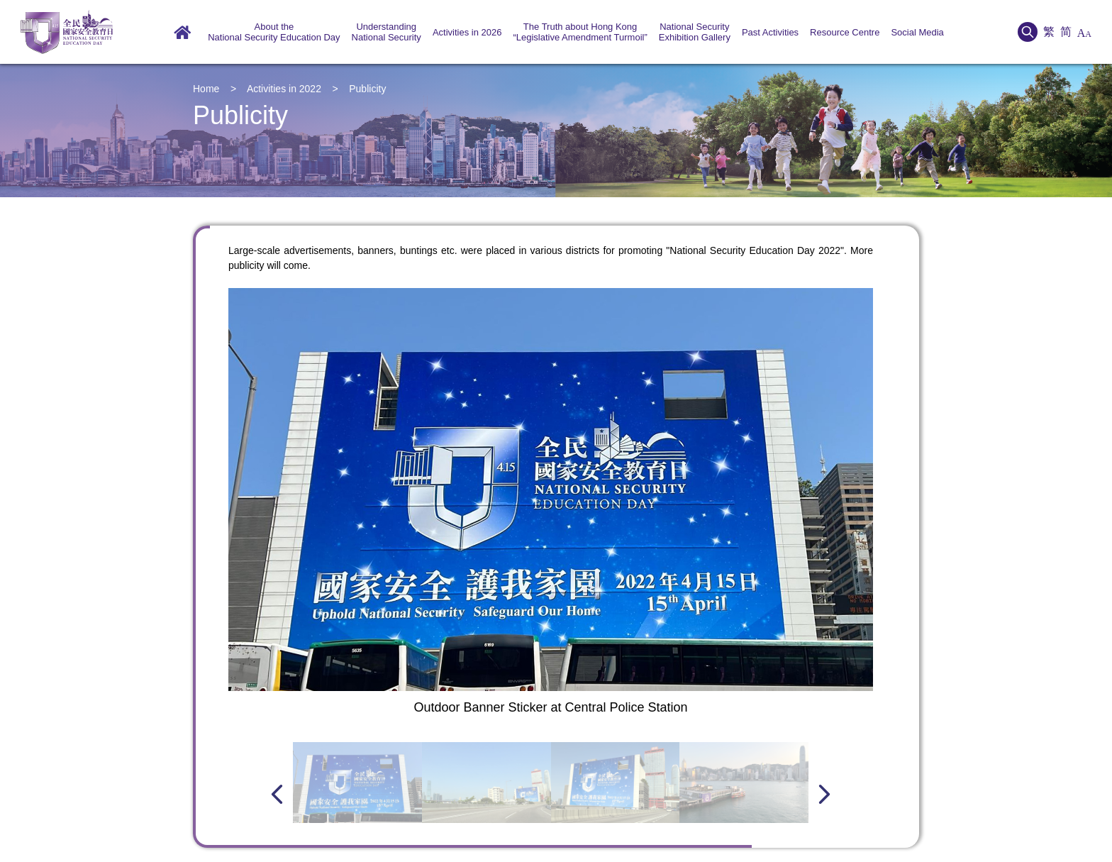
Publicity (367, 88)
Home (206, 88)
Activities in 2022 (284, 88)
